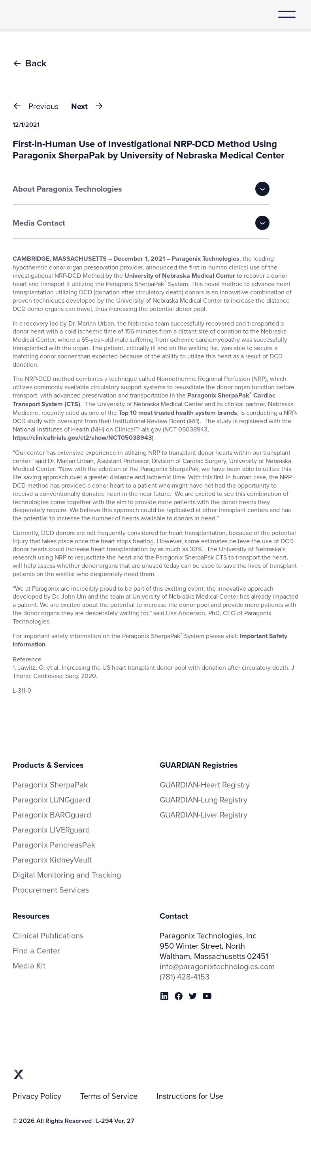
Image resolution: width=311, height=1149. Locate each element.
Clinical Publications (48, 936)
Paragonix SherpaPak (50, 785)
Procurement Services (51, 890)
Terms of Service (109, 1096)
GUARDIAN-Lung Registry (203, 799)
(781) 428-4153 (184, 977)
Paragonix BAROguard (52, 815)
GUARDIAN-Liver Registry (203, 814)
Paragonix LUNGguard (51, 800)
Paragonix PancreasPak (54, 845)
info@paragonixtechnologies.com (217, 966)
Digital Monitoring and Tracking (67, 875)
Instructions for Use (189, 1096)
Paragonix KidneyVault (52, 860)
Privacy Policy (37, 1096)
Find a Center (36, 951)
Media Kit (29, 966)
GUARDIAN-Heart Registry (205, 784)
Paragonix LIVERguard (51, 830)
